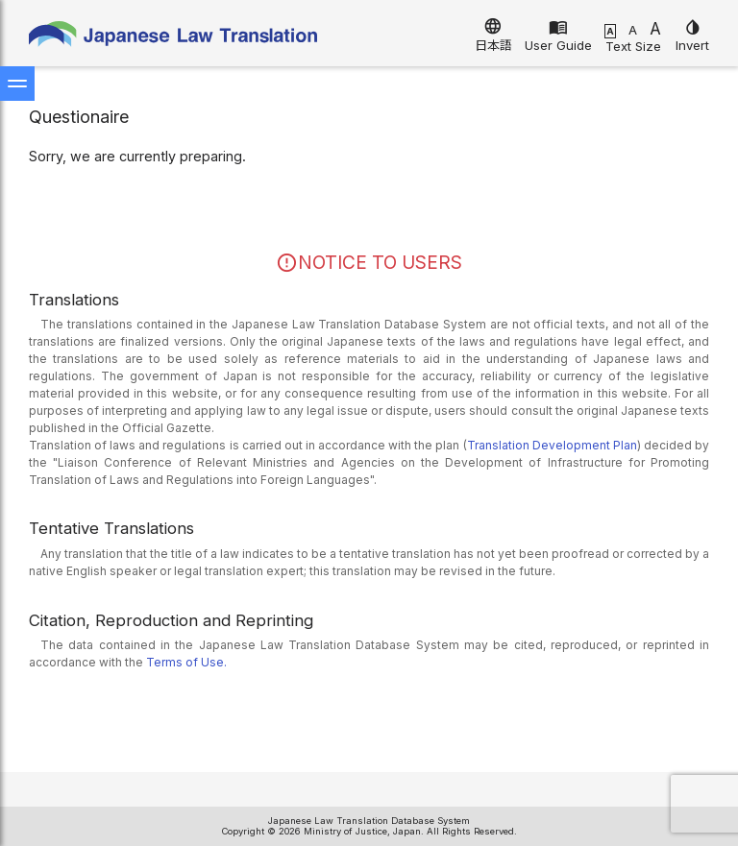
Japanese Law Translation (173, 38)
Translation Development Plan (552, 445)
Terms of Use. (186, 662)
